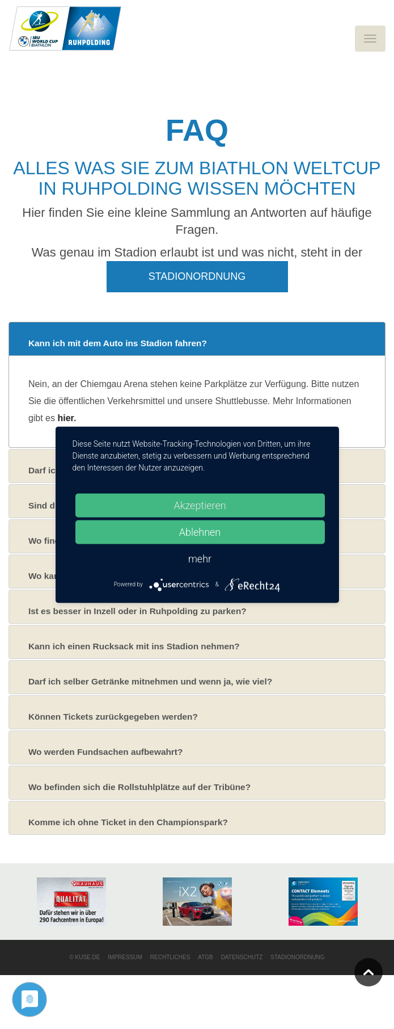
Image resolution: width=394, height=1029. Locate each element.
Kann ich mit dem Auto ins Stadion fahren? (117, 343)
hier (65, 418)
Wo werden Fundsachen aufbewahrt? (105, 752)
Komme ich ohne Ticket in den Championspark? (128, 822)
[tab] (197, 339)
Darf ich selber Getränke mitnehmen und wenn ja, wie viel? (150, 681)
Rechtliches (170, 957)
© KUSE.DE (84, 957)
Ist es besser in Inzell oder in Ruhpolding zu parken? (137, 611)
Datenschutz (242, 957)
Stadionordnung (197, 276)
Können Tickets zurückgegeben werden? (113, 716)
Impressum (125, 957)
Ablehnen (200, 531)
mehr (199, 558)
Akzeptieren (199, 505)
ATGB (205, 957)
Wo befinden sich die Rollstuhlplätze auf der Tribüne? (139, 787)
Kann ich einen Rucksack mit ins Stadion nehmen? (134, 646)
